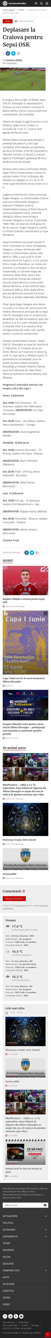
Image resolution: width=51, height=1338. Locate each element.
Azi (6, 1012)
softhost (37, 1332)
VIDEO (6, 1304)
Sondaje (35, 1325)
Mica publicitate (10, 1325)
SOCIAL (7, 1256)
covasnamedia (14, 3)
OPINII (6, 1297)
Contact (24, 1325)
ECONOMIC (9, 1229)
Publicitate (23, 1322)
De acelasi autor (14, 748)
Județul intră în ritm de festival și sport (23, 1170)
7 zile (12, 1012)
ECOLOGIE (8, 1284)
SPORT (21, 10)
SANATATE (8, 1250)
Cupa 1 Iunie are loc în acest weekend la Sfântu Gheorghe (24, 680)
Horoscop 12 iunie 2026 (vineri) (19, 839)
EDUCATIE (8, 1263)
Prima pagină (9, 10)
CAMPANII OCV (11, 1270)
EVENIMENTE (10, 1236)
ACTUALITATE (12, 1042)
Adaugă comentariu (14, 898)
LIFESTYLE (8, 1290)
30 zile (20, 1012)
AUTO (6, 1277)
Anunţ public (9, 874)
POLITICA (8, 1222)
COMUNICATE (12, 1074)
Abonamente (9, 1322)
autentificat (20, 905)
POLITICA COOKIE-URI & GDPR (17, 1328)
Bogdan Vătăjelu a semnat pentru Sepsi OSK (24, 601)
